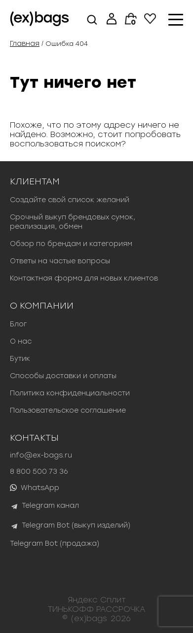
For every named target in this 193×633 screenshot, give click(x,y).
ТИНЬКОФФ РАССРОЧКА (97, 609)
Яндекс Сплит (97, 599)
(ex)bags (89, 618)
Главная (24, 43)
